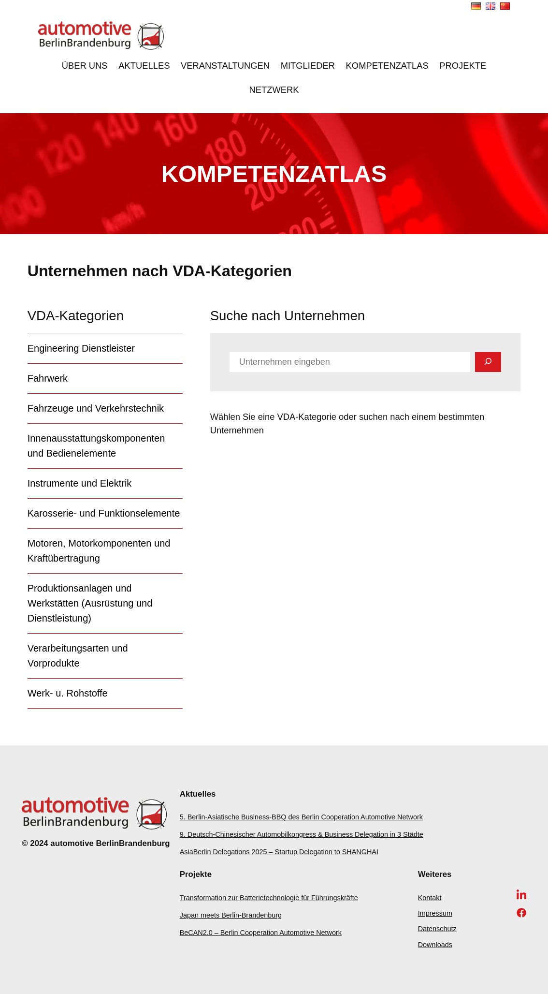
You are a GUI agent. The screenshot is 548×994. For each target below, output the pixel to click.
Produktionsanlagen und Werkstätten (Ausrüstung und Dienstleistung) (90, 603)
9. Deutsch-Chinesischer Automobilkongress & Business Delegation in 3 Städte (301, 834)
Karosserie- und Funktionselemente (104, 513)
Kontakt (430, 898)
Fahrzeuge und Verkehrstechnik (96, 408)
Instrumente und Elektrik (80, 483)
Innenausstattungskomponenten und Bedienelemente (96, 446)
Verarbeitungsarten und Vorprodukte (78, 655)
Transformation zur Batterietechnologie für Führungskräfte (269, 898)
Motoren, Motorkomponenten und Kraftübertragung (99, 551)
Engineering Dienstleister (81, 348)
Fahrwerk (48, 378)
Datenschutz (437, 929)
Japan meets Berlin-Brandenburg (231, 915)
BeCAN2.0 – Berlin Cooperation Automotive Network (261, 932)
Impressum (435, 913)
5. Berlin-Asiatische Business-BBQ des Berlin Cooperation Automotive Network (301, 817)
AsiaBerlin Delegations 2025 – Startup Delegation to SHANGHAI (279, 852)
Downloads (435, 945)
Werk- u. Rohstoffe (68, 693)
